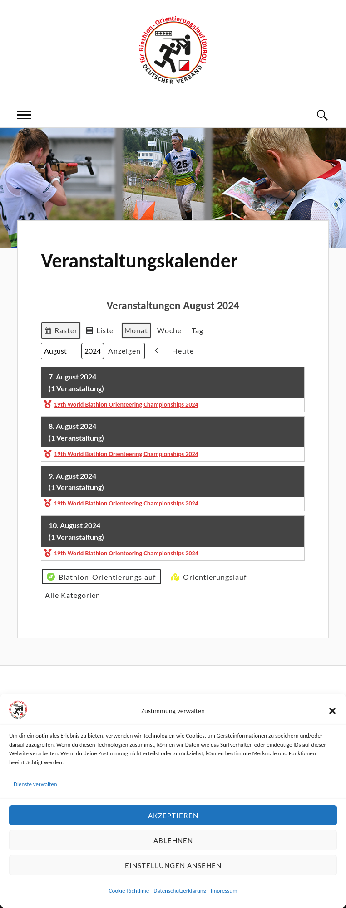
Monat (136, 330)
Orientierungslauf (208, 576)
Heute (183, 350)
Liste (99, 331)
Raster (61, 331)
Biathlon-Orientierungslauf (100, 577)
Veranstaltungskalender (139, 260)
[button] (332, 710)
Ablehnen (173, 840)
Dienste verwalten (35, 784)
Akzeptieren (173, 815)
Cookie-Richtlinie (129, 890)
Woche (169, 330)
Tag (197, 330)
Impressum (224, 890)
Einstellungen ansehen (173, 865)
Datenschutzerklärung (179, 890)
